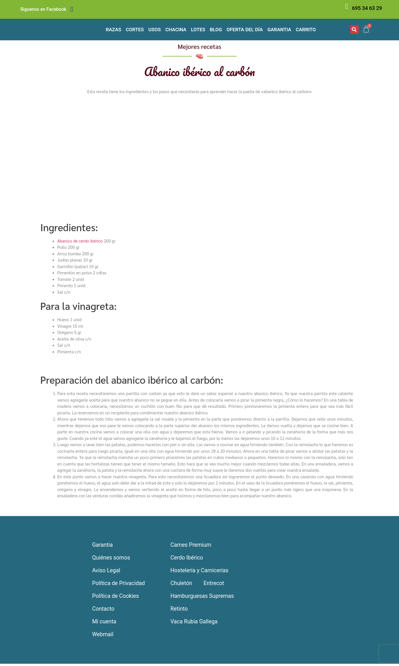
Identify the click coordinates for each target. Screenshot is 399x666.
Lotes (198, 29)
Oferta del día (245, 29)
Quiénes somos (112, 558)
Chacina (175, 29)
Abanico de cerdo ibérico (80, 240)
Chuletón (181, 584)
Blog (216, 29)
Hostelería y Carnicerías (200, 571)
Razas (113, 29)
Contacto (103, 610)
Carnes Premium (191, 545)
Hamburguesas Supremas (203, 597)
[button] (354, 29)
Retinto (179, 610)
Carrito (306, 29)
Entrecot (215, 584)
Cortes (135, 29)
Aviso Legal (106, 571)
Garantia (279, 29)
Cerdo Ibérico (187, 558)
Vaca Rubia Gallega (194, 623)
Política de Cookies (116, 597)
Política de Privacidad (119, 584)
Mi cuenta (104, 623)
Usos (154, 29)
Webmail (103, 636)
